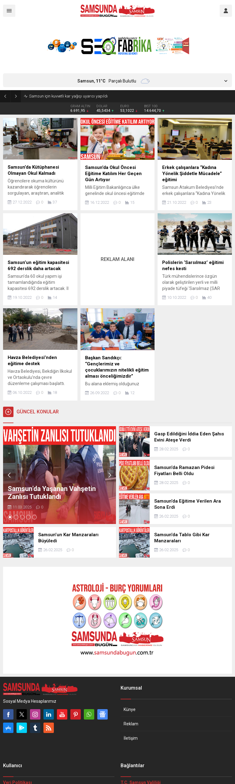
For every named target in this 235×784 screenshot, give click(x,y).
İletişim (131, 738)
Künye (130, 709)
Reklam (131, 723)
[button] (10, 517)
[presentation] (9, 475)
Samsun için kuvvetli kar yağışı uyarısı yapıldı (68, 96)
